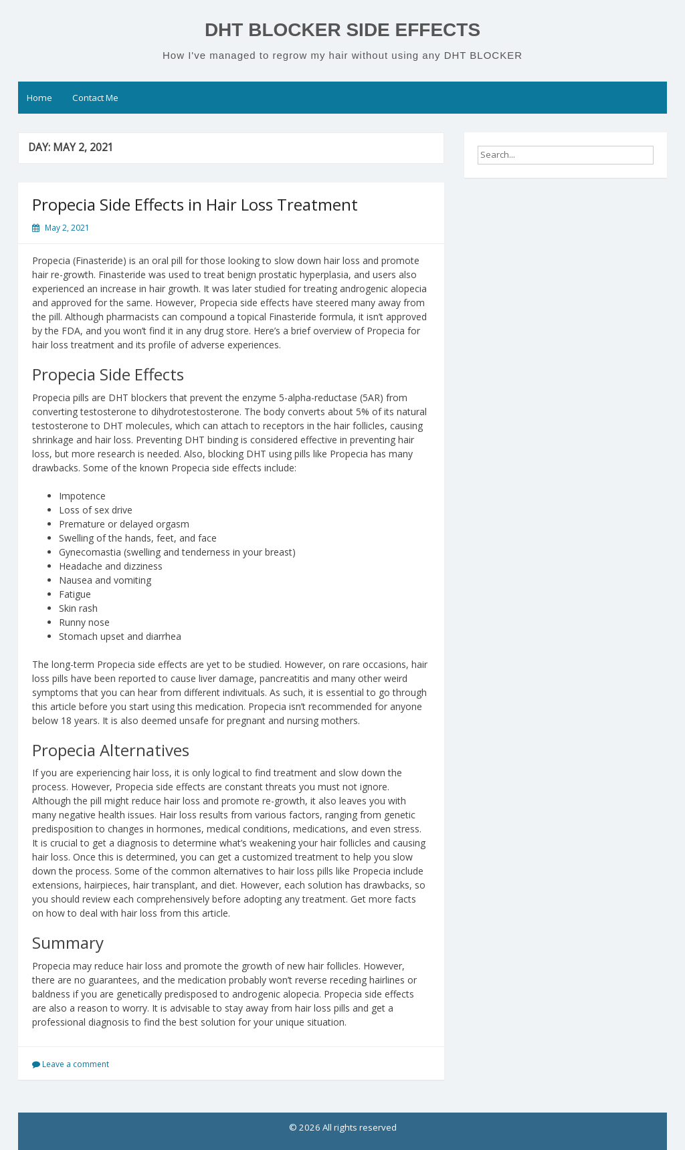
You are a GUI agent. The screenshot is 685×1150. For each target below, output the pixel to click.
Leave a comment (75, 1064)
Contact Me (95, 98)
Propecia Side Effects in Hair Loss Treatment (195, 204)
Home (39, 98)
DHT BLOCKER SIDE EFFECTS (342, 29)
